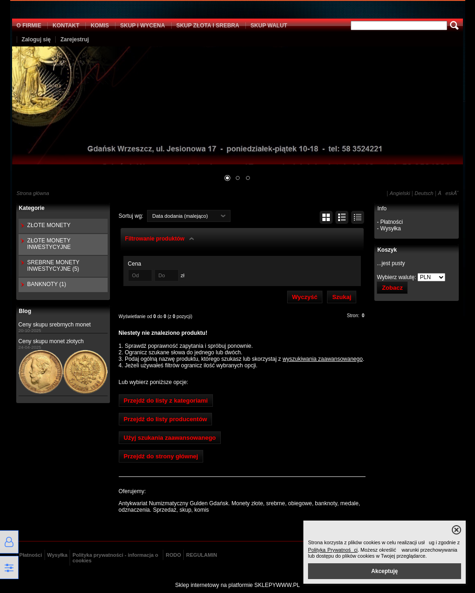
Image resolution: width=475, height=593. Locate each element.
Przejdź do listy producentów (165, 419)
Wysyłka (57, 555)
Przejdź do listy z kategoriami (166, 400)
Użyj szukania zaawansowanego (170, 437)
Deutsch (424, 193)
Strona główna (33, 193)
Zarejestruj (74, 39)
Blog (25, 311)
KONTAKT (65, 25)
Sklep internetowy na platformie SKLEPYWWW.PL (237, 585)
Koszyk (387, 250)
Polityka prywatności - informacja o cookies (115, 557)
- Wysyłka (389, 228)
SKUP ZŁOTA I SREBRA (207, 25)
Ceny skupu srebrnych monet (55, 324)
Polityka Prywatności (333, 550)
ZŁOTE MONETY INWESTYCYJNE (49, 243)
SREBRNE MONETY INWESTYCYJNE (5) (53, 265)
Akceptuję (384, 571)
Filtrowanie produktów (155, 238)
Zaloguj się (36, 39)
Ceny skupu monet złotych (51, 341)
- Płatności (390, 222)
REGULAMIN (201, 555)
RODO (173, 555)
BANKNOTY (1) (46, 284)
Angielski (400, 193)
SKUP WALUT (268, 25)
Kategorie (32, 208)
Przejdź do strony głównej (161, 456)
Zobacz (392, 287)
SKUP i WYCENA (142, 25)
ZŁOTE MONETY (49, 225)
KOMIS (99, 25)
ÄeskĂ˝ (448, 193)
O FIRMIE (29, 25)
